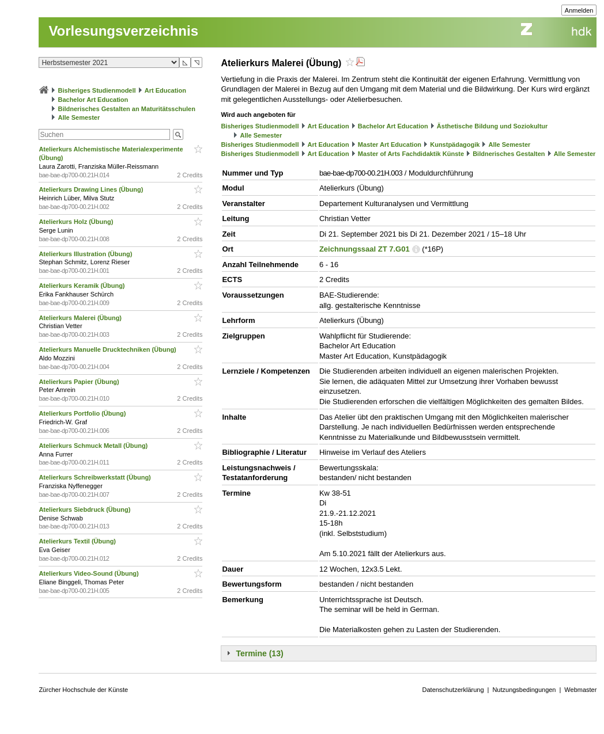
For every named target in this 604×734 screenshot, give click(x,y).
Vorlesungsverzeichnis (123, 31)
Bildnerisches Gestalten (509, 153)
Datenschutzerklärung (453, 689)
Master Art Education (389, 144)
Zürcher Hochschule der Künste (83, 689)
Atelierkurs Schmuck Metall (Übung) (94, 445)
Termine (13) (259, 653)
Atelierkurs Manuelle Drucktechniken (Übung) (108, 349)
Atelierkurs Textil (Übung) (78, 541)
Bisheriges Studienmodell (97, 90)
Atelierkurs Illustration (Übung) (86, 253)
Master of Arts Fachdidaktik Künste (411, 153)
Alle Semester (79, 117)
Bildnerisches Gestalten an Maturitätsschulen (126, 108)
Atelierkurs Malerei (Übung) (81, 317)
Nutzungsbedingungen (524, 689)
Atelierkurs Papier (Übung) (79, 381)
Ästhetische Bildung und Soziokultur (492, 126)
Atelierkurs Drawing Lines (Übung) (92, 189)
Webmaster (580, 689)
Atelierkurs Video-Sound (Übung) (89, 573)
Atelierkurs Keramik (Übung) (82, 285)
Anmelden (579, 10)
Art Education (165, 90)
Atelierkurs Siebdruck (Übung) (85, 509)
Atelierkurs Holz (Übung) (77, 221)
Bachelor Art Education (93, 99)
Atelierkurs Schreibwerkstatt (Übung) (95, 477)
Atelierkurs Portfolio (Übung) (83, 413)
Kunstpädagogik (455, 144)
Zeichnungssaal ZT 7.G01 (364, 249)
